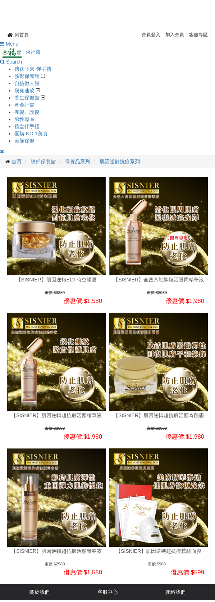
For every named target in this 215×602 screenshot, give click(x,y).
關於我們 (39, 592)
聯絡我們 (175, 592)
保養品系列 (77, 161)
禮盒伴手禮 (27, 126)
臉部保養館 (27, 76)
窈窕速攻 (25, 90)
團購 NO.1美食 (31, 133)
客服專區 (198, 34)
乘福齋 (20, 52)
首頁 (17, 161)
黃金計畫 (24, 105)
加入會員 (174, 34)
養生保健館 (27, 98)
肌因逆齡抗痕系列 (120, 161)
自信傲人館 (27, 83)
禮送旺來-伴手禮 (32, 69)
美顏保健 (24, 141)
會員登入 (151, 34)
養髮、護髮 (27, 112)
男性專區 (24, 119)
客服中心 (107, 592)
